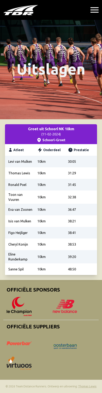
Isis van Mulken (19, 221)
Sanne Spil (16, 269)
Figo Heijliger (18, 233)
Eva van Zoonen (20, 209)
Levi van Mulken (20, 161)
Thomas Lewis (19, 173)
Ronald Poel (17, 185)
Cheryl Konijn (18, 244)
